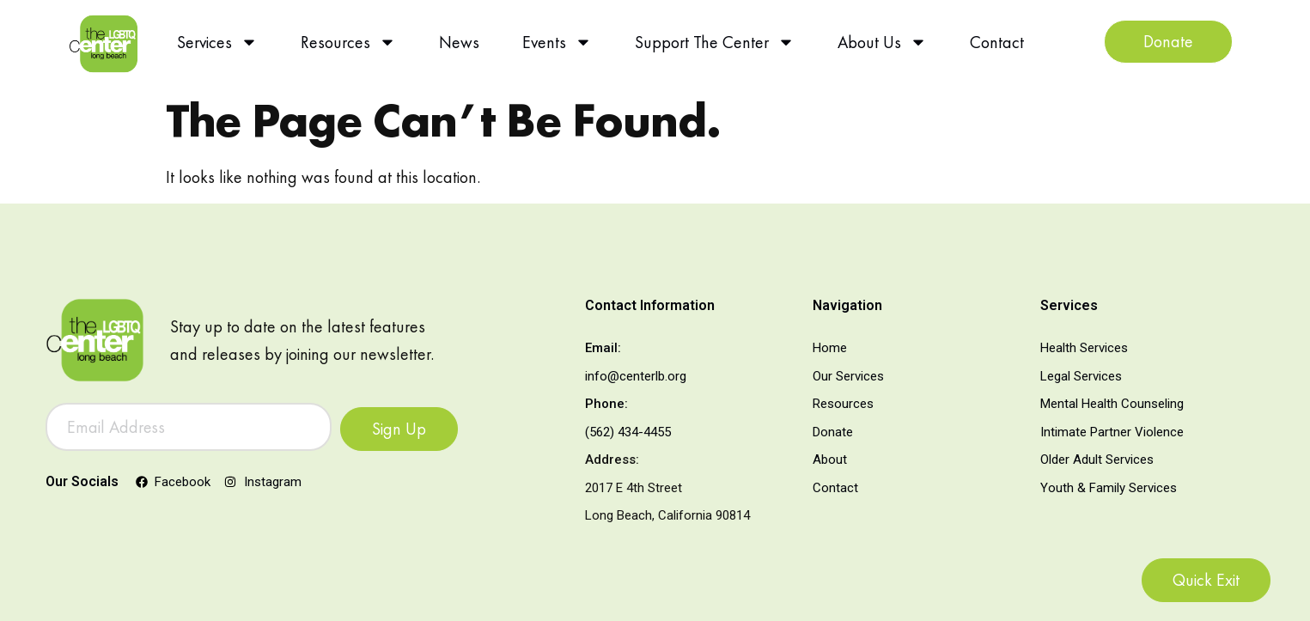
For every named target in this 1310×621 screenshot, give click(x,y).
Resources (348, 42)
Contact (997, 42)
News (459, 42)
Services (217, 42)
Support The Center (715, 42)
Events (557, 42)
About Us (882, 42)
